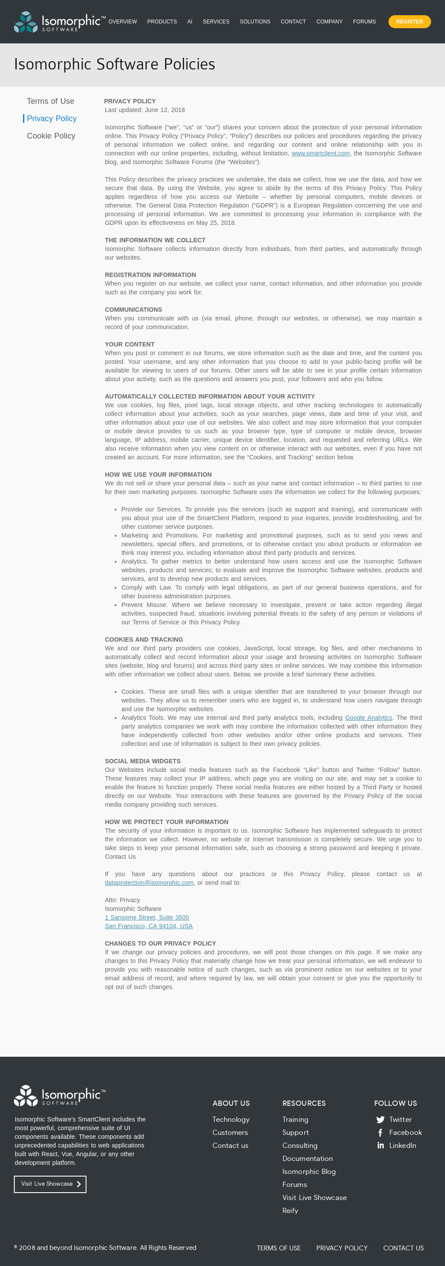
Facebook (405, 1132)
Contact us (231, 1145)
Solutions (255, 22)
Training (295, 1119)
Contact (293, 22)
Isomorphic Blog (309, 1171)
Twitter (400, 1119)
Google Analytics (368, 717)
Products (162, 22)
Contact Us (403, 1248)
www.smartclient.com (321, 153)
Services (216, 22)
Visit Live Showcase (47, 1184)
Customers (231, 1132)
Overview (123, 22)
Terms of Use (49, 101)
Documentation (307, 1158)
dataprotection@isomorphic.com (149, 882)
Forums (364, 22)
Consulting (300, 1145)
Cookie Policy (49, 136)
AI (190, 22)
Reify (290, 1210)
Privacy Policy (50, 118)
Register (409, 22)
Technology (231, 1119)
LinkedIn (402, 1145)
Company (329, 22)
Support (295, 1132)
